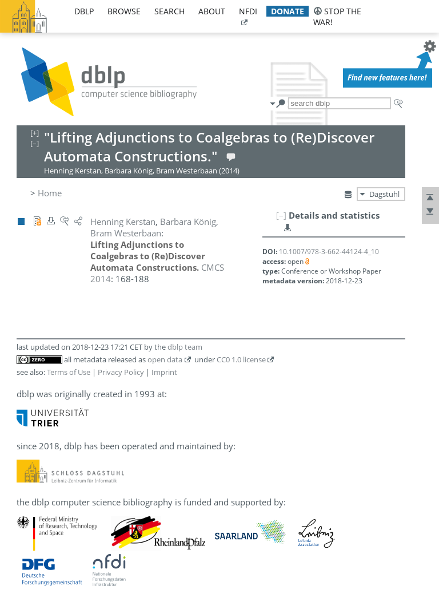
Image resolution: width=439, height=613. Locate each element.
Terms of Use (68, 372)
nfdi (248, 11)
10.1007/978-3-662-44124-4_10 (329, 251)
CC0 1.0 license (241, 359)
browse (124, 11)
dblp (84, 11)
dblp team (184, 347)
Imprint (164, 372)
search (169, 11)
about (211, 11)
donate (287, 11)
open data (164, 359)
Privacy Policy (121, 372)
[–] (281, 215)
